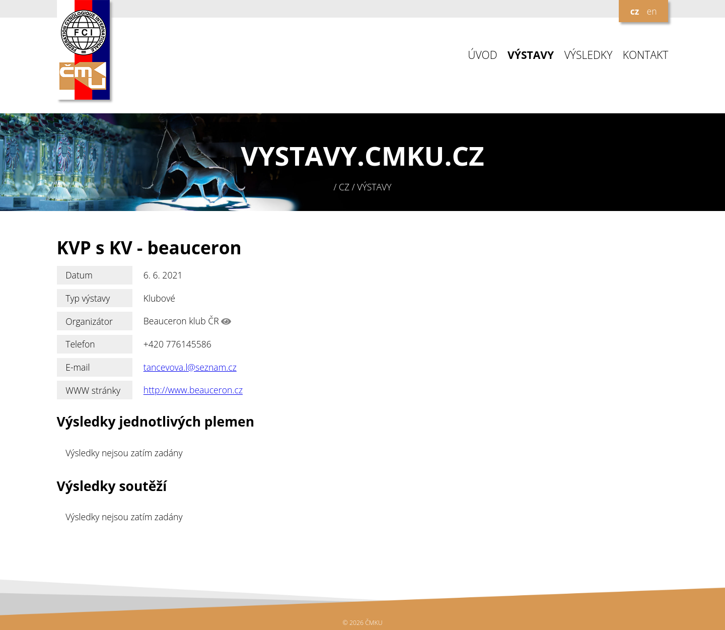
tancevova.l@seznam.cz (190, 367)
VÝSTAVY (531, 55)
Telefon (80, 344)
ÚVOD (482, 55)
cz (634, 11)
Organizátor (89, 321)
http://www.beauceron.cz (193, 390)
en (651, 11)
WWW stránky (92, 390)
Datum (79, 275)
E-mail (77, 367)
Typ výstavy (87, 298)
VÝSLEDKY (588, 55)
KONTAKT (646, 55)
